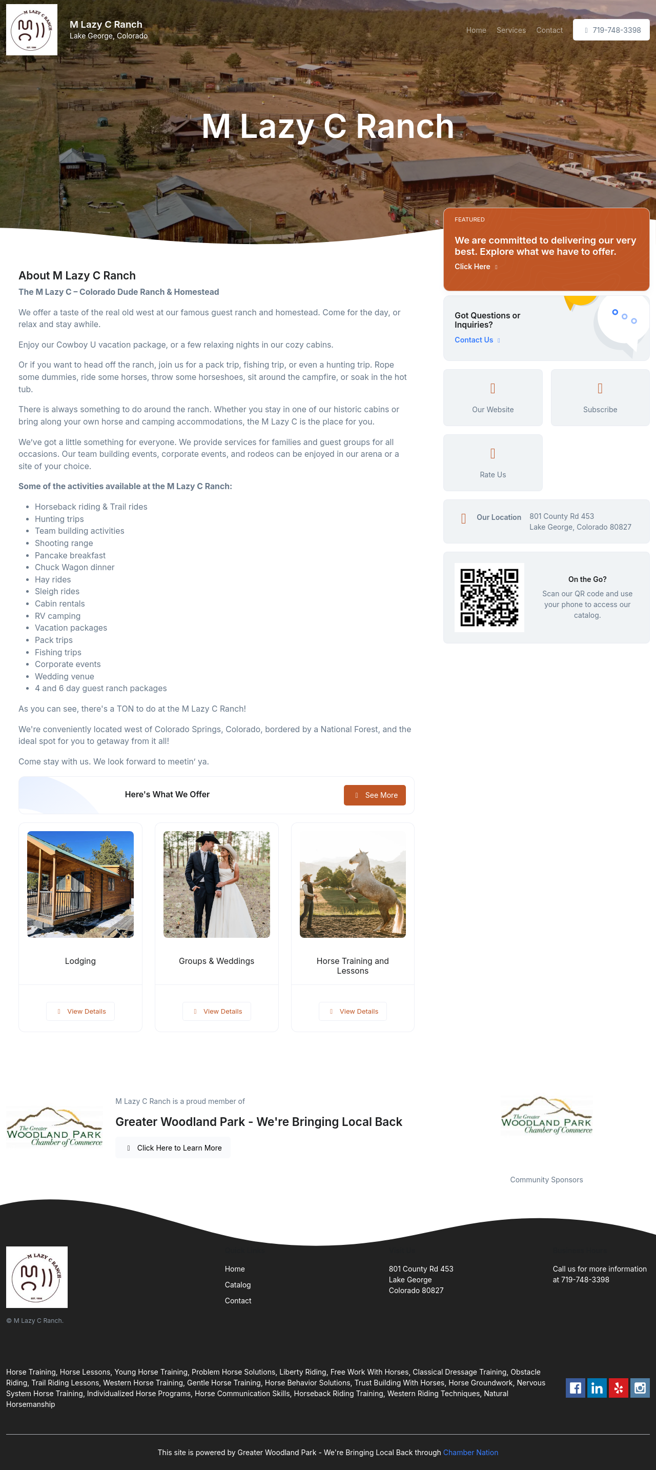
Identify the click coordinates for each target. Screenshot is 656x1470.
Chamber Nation (471, 1452)
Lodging (80, 961)
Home (476, 30)
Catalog (238, 1284)
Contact (549, 30)
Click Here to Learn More (173, 1147)
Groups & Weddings (216, 961)
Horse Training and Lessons (353, 966)
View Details (80, 1011)
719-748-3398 (611, 30)
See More (375, 795)
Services (511, 30)
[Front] (33, 29)
